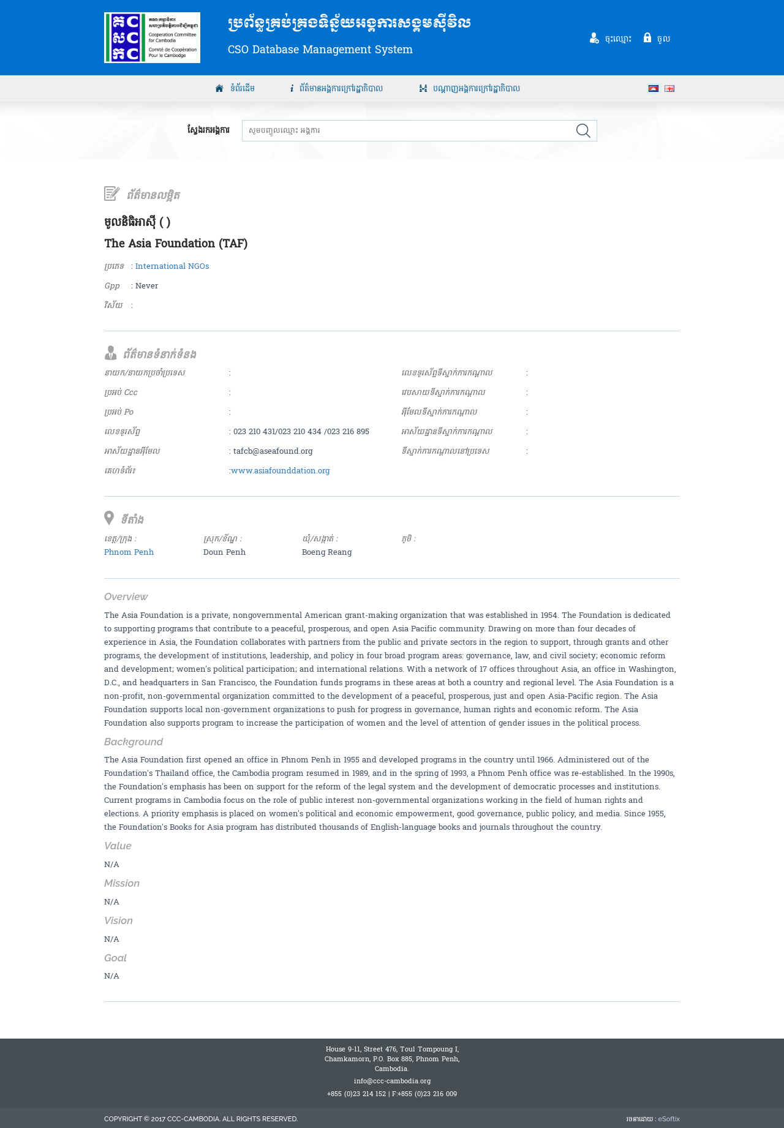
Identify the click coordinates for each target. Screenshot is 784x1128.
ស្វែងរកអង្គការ (208, 131)
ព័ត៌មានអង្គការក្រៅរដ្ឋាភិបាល (341, 88)
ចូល (664, 38)
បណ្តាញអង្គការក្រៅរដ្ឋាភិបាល (477, 88)
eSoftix (669, 1119)
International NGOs (172, 266)
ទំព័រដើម (242, 88)
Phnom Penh (129, 552)
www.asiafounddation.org (280, 471)
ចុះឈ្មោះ (618, 38)
